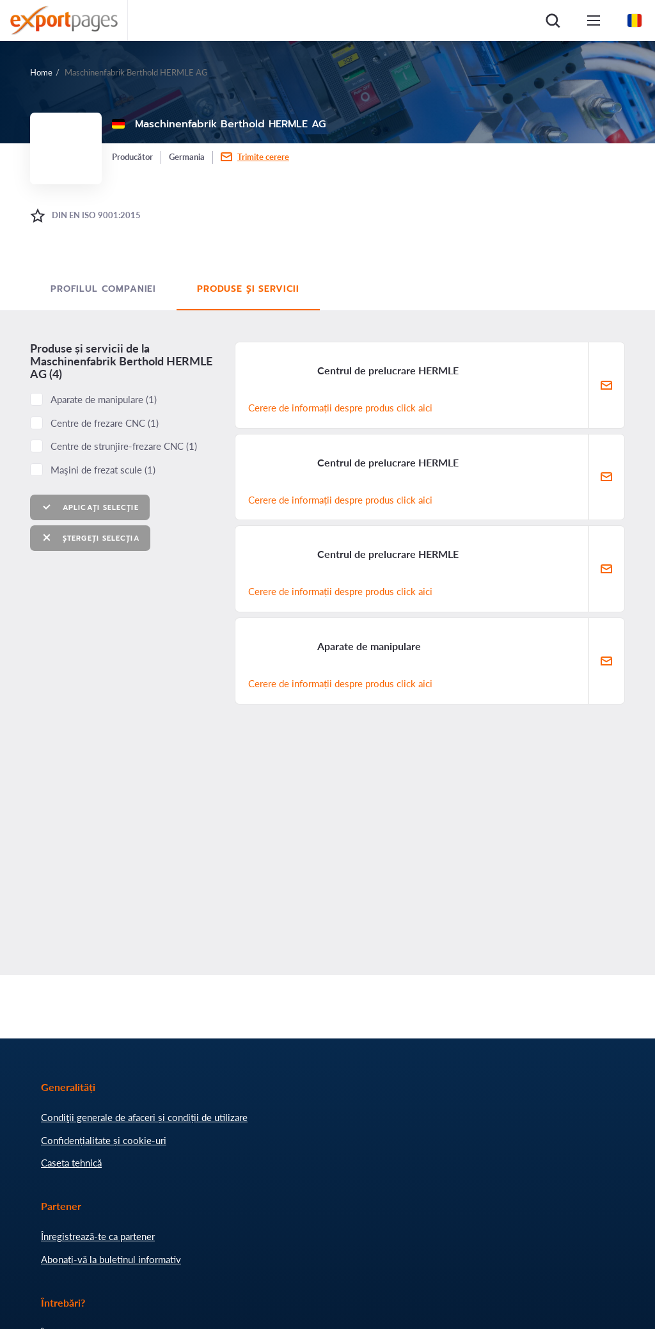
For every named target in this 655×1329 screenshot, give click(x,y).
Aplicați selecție (90, 507)
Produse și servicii (248, 289)
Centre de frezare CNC (105, 423)
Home (41, 72)
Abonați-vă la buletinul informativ (111, 1259)
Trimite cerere (263, 157)
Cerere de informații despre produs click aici (340, 407)
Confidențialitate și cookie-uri (103, 1140)
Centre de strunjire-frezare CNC (124, 446)
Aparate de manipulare (104, 399)
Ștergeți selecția (90, 538)
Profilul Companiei (103, 289)
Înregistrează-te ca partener (98, 1236)
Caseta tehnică (71, 1162)
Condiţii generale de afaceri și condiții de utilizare (144, 1117)
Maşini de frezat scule (103, 469)
